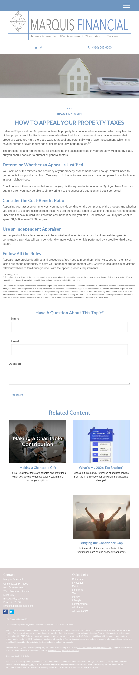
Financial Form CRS (18, 619)
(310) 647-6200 (99, 47)
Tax (74, 593)
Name (15, 318)
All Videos (77, 607)
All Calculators (80, 611)
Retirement (78, 579)
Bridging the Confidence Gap (101, 543)
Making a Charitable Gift (38, 468)
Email (15, 341)
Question (15, 363)
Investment (78, 582)
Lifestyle (76, 600)
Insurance (77, 589)
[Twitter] (36, 48)
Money (76, 596)
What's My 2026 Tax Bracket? (101, 468)
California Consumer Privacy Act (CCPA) (94, 647)
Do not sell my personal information (63, 650)
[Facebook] (41, 48)
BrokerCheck (67, 625)
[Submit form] (18, 395)
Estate (75, 586)
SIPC (31, 664)
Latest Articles (79, 603)
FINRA (24, 664)
